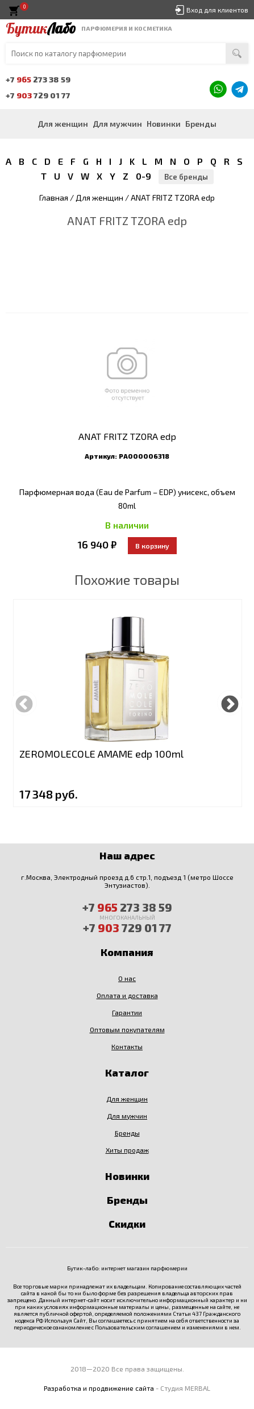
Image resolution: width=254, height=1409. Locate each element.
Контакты (127, 1046)
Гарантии (127, 1012)
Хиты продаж (127, 1150)
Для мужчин (117, 123)
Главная (53, 197)
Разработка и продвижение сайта (99, 1388)
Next (230, 703)
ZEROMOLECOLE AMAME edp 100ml (101, 753)
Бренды (200, 123)
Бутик (41, 28)
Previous (24, 703)
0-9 (143, 176)
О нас (127, 978)
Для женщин (63, 123)
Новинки (164, 123)
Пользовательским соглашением (138, 1327)
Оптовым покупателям (127, 1029)
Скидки (127, 1223)
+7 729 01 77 (38, 95)
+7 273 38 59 (38, 79)
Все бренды (186, 176)
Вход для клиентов (217, 10)
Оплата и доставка (127, 995)
